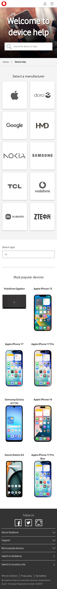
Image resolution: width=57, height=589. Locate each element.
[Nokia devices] (14, 156)
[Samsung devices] (42, 156)
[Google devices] (14, 125)
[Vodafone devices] (42, 186)
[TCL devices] (14, 186)
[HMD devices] (42, 125)
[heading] (28, 532)
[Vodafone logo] (4, 3)
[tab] (28, 556)
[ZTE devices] (42, 216)
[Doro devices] (42, 95)
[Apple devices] (14, 95)
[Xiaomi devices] (14, 216)
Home (6, 62)
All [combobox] (6, 254)
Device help (20, 62)
